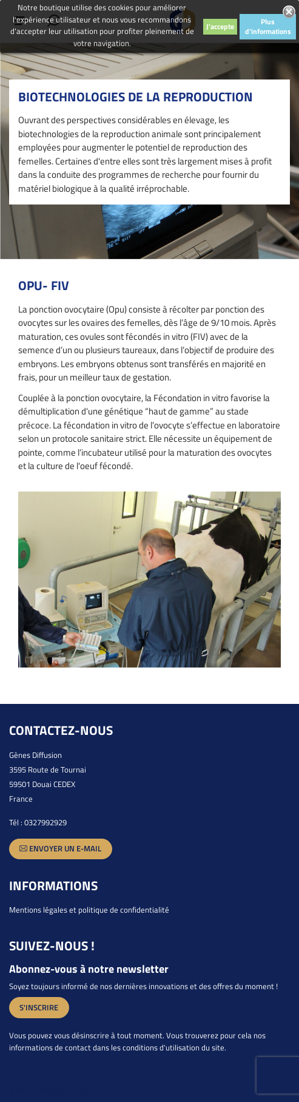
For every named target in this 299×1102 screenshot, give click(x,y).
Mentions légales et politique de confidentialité (89, 910)
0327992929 (45, 822)
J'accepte (220, 26)
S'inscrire (38, 1007)
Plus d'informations (268, 26)
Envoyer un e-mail (60, 848)
